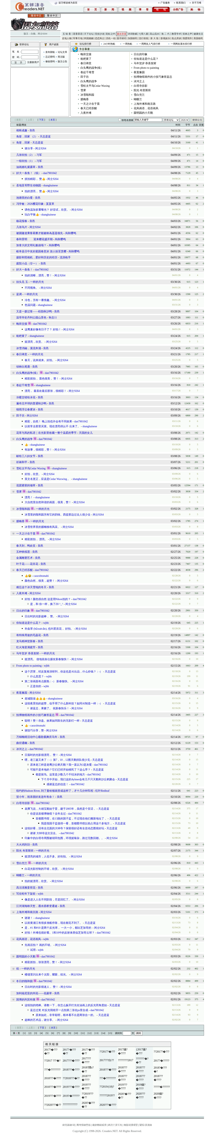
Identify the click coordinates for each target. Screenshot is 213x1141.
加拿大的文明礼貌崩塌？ (31, 245)
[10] (76, 1033)
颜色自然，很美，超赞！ (40, 580)
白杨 (33, 33)
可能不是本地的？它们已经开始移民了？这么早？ (60, 769)
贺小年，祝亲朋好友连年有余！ (35, 796)
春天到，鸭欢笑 (25, 545)
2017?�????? (161, 1060)
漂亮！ (29, 497)
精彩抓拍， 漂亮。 (36, 539)
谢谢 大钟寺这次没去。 (44, 833)
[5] (47, 1033)
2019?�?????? (71, 1095)
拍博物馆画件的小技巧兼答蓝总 (153, 76)
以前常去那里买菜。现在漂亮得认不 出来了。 (52, 426)
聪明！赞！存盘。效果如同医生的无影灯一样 (52, 720)
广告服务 (165, 2)
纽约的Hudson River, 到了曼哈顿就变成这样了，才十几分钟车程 (54, 790)
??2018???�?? (71, 1078)
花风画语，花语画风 (146, 108)
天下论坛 (88, 33)
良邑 (32, 130)
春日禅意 (85, 63)
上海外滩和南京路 (145, 103)
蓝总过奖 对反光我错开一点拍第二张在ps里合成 (59, 1010)
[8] (64, 1033)
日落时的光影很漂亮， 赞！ (41, 754)
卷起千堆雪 (87, 72)
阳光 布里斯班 (142, 90)
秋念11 (53, 317)
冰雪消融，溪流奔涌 (28, 348)
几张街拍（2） (25, 154)
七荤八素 (143, 33)
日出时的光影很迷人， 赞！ (41, 986)
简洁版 (61, 56)
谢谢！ (29, 918)
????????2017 (125, 1060)
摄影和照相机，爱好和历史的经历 (36, 257)
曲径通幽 (21, 743)
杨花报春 (21, 221)
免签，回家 (23, 142)
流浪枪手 (65, 257)
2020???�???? (107, 1104)
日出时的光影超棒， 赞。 (40, 616)
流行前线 (143, 38)
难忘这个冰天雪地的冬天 (31, 587)
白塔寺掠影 (140, 85)
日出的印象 (140, 54)
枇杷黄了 (85, 58)
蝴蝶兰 (138, 99)
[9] (69, 1033)
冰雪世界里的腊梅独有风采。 (42, 526)
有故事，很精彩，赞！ (38, 449)
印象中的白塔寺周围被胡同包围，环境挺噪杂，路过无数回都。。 (64, 838)
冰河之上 (139, 81)
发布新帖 (50, 52)
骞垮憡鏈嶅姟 (84, 1125)
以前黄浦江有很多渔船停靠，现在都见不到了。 (53, 922)
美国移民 (198, 38)
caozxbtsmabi (41, 575)
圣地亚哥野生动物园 (29, 185)
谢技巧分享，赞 (34, 730)
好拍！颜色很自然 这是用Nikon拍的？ (48, 599)
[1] (24, 1033)
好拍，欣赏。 (33, 474)
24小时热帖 (109, 43)
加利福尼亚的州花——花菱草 (34, 993)
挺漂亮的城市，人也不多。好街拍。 (47, 856)
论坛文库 (62, 52)
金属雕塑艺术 (24, 557)
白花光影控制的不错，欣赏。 (42, 868)
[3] (35, 1033)
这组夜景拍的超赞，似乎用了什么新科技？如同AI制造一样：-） (63, 703)
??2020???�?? (52, 1104)
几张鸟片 (21, 227)
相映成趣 (21, 130)
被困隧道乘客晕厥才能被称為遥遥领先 (39, 233)
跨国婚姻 (88, 38)
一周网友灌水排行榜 (181, 43)
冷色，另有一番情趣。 (38, 300)
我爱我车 (187, 38)
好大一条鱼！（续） (28, 173)
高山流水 (154, 33)
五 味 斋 (67, 33)
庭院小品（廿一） (27, 263)
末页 (52, 119)
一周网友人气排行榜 (149, 43)
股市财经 (121, 38)
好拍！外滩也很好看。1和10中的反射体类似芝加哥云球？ (60, 932)
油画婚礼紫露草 (25, 167)
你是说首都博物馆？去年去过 (48, 813)
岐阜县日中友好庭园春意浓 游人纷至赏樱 (41, 251)
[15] (110, 1033)
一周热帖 (127, 43)
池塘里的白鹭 (24, 197)
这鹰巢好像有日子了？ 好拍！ (43, 329)
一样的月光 (37, 281)
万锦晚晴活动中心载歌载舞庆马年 (36, 736)
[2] (30, 1033)
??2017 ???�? (52, 1060)
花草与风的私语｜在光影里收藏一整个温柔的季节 (46, 432)
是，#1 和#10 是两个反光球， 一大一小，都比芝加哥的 (58, 927)
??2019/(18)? (106, 1086)
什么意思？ (37, 676)
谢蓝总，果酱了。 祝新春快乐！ (49, 708)
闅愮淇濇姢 (145, 1125)
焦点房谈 (176, 38)
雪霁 (83, 90)
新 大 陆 (154, 38)
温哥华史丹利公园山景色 (31, 317)
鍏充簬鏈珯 (68, 1125)
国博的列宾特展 (25, 999)
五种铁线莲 (23, 551)
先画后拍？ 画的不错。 (39, 945)
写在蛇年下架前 (25, 893)
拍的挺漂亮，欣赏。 (37, 881)
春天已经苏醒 (88, 108)
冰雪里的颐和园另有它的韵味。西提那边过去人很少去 (57, 514)
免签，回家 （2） (27, 136)
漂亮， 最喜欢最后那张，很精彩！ (46, 390)
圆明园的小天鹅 (143, 112)
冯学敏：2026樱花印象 (30, 203)
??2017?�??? (107, 1051)
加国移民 (132, 38)
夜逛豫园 (139, 72)
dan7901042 (50, 173)
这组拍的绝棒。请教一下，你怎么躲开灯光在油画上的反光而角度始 (66, 1005)
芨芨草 (50, 203)
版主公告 (62, 61)
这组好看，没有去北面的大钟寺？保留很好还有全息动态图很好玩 (64, 828)
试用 (33, 949)
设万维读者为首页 (68, 2)
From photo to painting (146, 67)
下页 (41, 119)
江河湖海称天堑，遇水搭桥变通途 (36, 906)
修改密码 (50, 61)
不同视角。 (31, 287)
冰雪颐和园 (87, 94)
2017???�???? (71, 1060)
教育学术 (176, 33)
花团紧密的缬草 (25, 485)
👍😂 (28, 575)
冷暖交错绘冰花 (25, 397)
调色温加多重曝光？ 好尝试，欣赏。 (47, 209)
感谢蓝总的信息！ (58, 784)
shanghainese (50, 185)
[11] (83, 1033)
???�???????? (52, 1069)
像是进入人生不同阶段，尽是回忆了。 (48, 899)
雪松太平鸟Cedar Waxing (95, 85)
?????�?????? (162, 1086)
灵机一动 (110, 38)
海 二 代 (165, 33)
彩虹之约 (110, 33)
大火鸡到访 (23, 844)
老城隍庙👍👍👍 (35, 698)
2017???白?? (106, 1060)
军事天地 (77, 38)
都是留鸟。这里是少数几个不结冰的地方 (60, 774)
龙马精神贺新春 (25, 641)
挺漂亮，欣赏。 (34, 341)
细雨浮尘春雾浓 (25, 409)
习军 (39, 154)
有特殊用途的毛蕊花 (28, 635)
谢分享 (29, 148)
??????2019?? (107, 1095)
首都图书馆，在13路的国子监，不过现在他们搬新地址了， (71, 818)
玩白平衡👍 (32, 214)
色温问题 (30, 305)
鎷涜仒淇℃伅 (115, 1125)
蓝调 (19, 294)
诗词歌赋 (132, 33)
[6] (52, 1033)
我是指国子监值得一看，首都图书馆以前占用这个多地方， (76, 823)
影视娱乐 (165, 38)
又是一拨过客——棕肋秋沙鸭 (34, 311)
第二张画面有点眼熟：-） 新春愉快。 (47, 681)
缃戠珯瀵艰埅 (131, 1125)
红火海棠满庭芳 (25, 647)
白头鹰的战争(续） (91, 67)
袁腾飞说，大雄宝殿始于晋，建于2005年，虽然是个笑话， (60, 808)
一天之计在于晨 (90, 103)
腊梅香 (84, 99)
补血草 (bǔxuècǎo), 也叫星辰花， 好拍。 (49, 628)
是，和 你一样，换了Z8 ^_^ (46, 604)
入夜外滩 (85, 112)
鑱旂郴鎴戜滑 (99, 1125)
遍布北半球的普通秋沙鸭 (31, 403)
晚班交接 (85, 54)
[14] (103, 1033)
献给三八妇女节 (25, 456)
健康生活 (198, 33)
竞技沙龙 (99, 33)
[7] (58, 1033)
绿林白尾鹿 (23, 366)
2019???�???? (71, 1086)
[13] (96, 1033)
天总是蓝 (45, 136)
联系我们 (181, 2)
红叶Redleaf (102, 790)
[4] (41, 1033)
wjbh (46, 622)
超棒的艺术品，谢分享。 (40, 1019)
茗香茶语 (77, 33)
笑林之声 (187, 33)
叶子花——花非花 (27, 563)
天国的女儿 (86, 432)
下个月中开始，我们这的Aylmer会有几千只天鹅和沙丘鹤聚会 (78, 779)
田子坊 (84, 76)
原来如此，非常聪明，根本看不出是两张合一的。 (66, 1015)
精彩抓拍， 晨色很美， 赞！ (42, 378)
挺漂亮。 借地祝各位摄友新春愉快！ (47, 659)
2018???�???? (71, 1069)
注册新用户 (33, 62)
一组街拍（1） (25, 161)
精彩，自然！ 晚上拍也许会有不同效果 (48, 421)
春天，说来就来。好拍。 (40, 360)
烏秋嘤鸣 (70, 233)
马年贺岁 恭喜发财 (145, 63)
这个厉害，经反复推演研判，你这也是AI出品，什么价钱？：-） (63, 671)
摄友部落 (121, 33)
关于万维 (196, 2)
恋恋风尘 (99, 38)
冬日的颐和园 (24, 981)
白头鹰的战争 (88, 81)
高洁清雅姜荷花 (25, 887)
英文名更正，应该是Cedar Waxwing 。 (47, 479)
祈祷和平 (21, 462)
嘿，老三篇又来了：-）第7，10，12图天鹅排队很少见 (57, 759)
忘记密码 (50, 56)
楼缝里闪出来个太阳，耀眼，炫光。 (47, 974)
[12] (90, 1033)
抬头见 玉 (22, 281)
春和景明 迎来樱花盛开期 (34, 239)
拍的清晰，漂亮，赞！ (38, 275)
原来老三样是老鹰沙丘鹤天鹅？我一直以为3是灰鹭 (61, 764)
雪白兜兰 (139, 94)
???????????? (70, 1104)
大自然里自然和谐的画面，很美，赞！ (48, 502)
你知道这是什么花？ (146, 58)
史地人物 (66, 38)
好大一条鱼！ (24, 269)
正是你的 (35, 686)
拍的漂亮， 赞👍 (35, 191)
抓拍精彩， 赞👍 (35, 179)
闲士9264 (42, 33)
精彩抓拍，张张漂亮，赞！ (41, 962)
